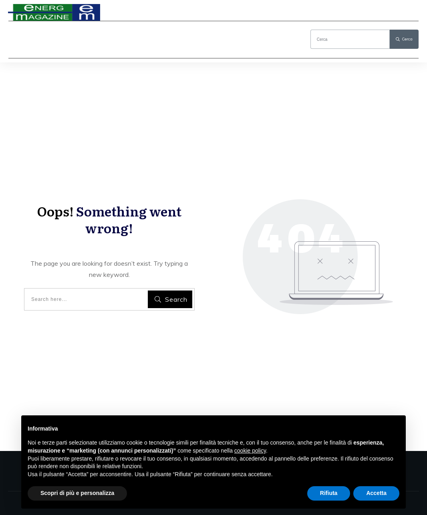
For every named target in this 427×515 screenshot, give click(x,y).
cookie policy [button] (250, 450)
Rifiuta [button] (329, 493)
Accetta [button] (376, 493)
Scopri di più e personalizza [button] (77, 493)
